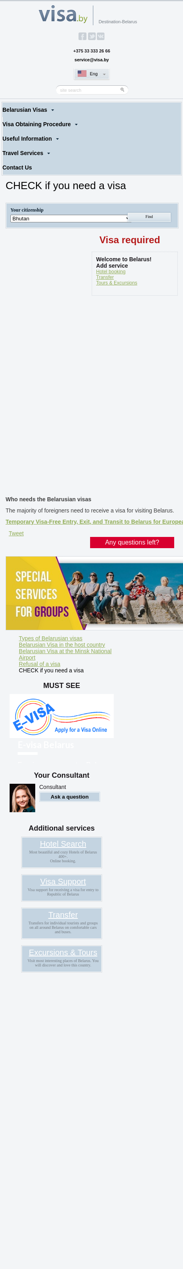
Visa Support (63, 881)
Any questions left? (132, 542)
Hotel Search (63, 843)
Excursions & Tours (63, 952)
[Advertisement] (91, 397)
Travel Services (22, 153)
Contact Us (17, 167)
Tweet (16, 533)
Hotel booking (110, 271)
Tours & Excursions (116, 283)
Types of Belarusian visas (50, 638)
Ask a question (70, 797)
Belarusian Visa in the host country (62, 645)
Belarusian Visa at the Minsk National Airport (65, 654)
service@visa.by (91, 59)
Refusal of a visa (39, 664)
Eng (94, 73)
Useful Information (27, 138)
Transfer (105, 277)
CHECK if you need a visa (51, 670)
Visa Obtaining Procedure (36, 124)
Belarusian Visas (24, 110)
